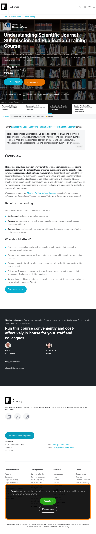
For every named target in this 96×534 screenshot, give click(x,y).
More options (48, 509)
